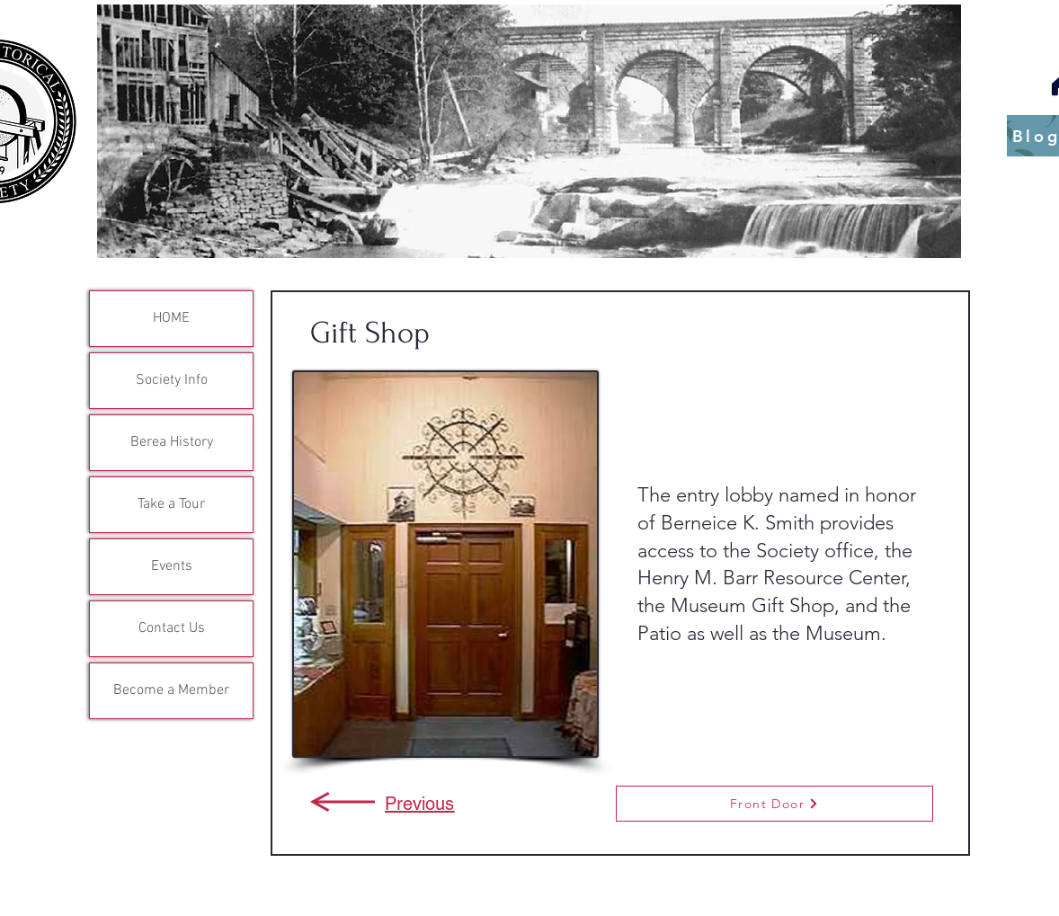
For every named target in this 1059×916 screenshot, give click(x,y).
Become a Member (171, 690)
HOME (171, 318)
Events (171, 566)
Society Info (172, 380)
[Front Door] (774, 804)
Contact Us (171, 628)
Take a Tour (171, 504)
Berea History (171, 442)
